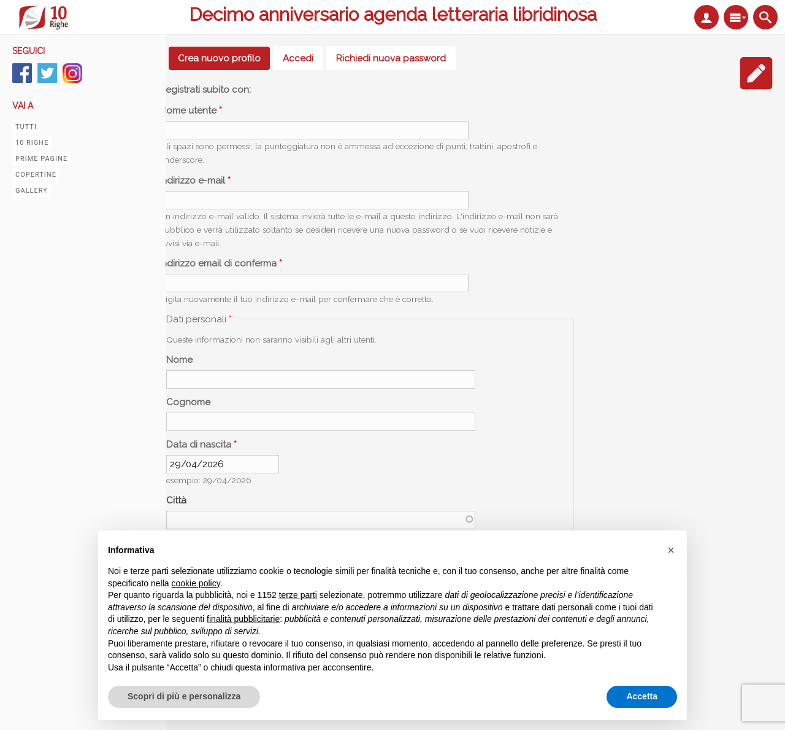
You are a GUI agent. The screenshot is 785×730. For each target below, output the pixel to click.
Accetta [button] (641, 696)
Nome (179, 359)
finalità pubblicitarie (243, 619)
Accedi (298, 58)
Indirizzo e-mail (195, 180)
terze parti (298, 595)
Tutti (26, 127)
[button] (671, 550)
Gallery (31, 191)
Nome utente (190, 110)
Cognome (188, 402)
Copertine (35, 175)
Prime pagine (41, 159)
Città (176, 500)
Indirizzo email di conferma (220, 263)
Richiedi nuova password (391, 58)
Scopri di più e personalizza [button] (184, 696)
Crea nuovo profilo (224, 58)
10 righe (31, 143)
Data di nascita (201, 444)
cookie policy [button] (196, 583)
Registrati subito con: (205, 89)
